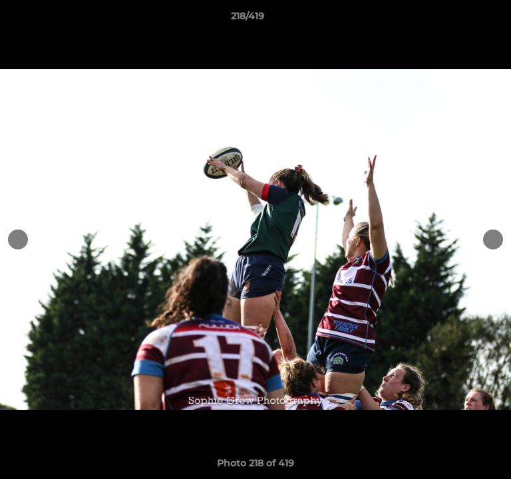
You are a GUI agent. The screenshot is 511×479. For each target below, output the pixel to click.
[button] (463, 19)
